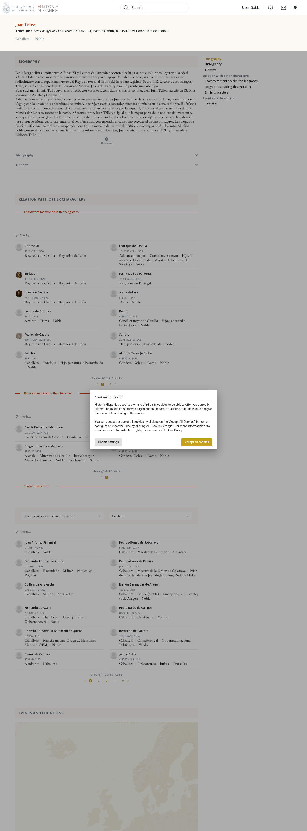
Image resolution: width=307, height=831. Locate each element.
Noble (39, 39)
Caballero (22, 39)
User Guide (251, 7)
